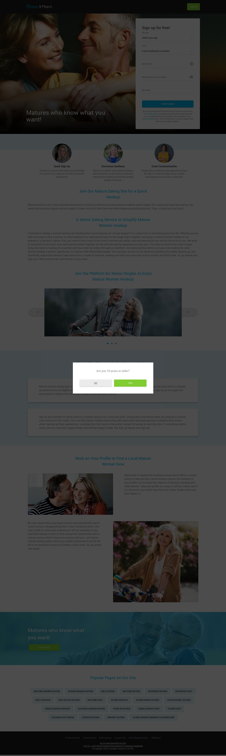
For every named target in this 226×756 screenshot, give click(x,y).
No (95, 383)
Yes (130, 383)
